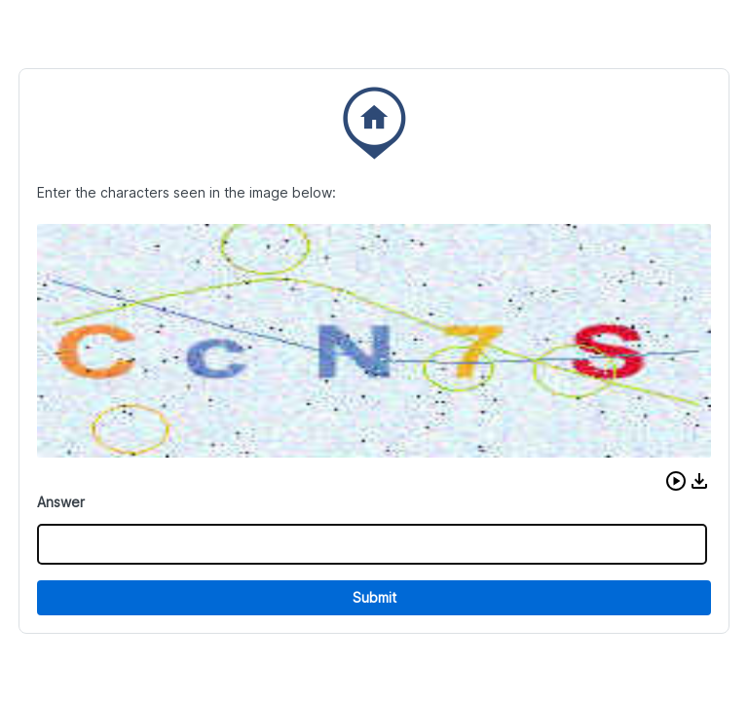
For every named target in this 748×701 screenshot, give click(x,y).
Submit (374, 597)
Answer (61, 502)
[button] (676, 481)
